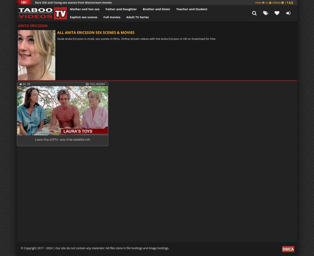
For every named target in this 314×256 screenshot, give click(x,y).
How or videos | (274, 2)
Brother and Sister (156, 9)
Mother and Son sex (85, 9)
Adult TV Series (137, 17)
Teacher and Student (191, 9)
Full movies (112, 17)
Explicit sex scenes (84, 17)
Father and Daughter (121, 9)
